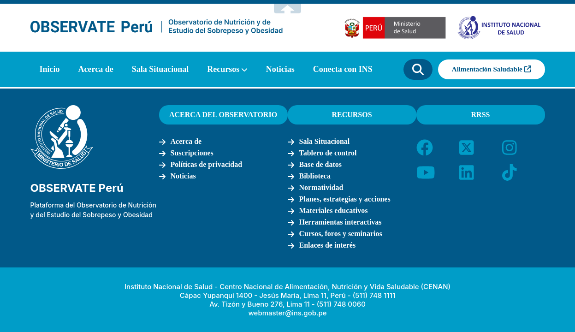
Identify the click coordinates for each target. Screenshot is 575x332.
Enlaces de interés (327, 245)
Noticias (280, 69)
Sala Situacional (160, 69)
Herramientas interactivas (340, 222)
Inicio (50, 69)
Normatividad (321, 187)
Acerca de (95, 69)
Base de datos (320, 164)
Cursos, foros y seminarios (340, 233)
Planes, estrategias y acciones (345, 199)
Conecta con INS (343, 69)
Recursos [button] (223, 69)
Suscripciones (192, 153)
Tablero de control (328, 153)
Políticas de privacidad (207, 164)
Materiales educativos (333, 210)
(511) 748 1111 (374, 295)
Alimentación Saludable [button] (491, 69)
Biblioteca (315, 176)
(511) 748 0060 (341, 304)
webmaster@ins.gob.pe (287, 312)
